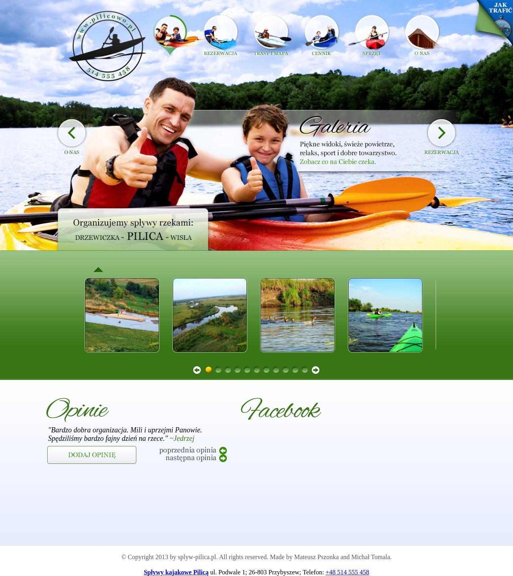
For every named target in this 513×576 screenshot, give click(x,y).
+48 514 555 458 (347, 572)
